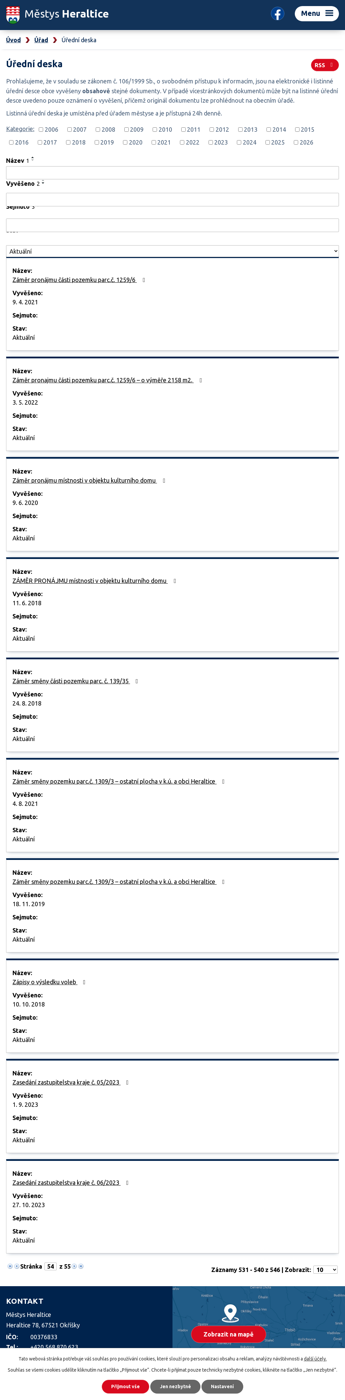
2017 (50, 142)
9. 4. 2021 (25, 302)
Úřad (41, 39)
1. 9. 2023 (25, 1104)
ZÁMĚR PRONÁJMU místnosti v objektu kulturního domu (95, 580)
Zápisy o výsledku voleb (50, 981)
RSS (325, 64)
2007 (80, 129)
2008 (108, 129)
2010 (165, 129)
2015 (307, 129)
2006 (51, 129)
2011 (193, 129)
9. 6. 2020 (25, 502)
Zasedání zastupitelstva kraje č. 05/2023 (71, 1082)
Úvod (13, 39)
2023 (221, 142)
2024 (249, 142)
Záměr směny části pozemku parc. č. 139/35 (76, 681)
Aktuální (23, 337)
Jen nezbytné (175, 1386)
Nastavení (223, 1386)
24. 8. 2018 (26, 703)
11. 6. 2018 (26, 603)
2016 (22, 142)
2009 (137, 129)
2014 (279, 129)
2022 (192, 142)
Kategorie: (20, 128)
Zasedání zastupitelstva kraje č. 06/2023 (71, 1182)
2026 (306, 142)
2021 (164, 142)
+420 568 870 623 (54, 1347)
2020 (136, 142)
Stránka (31, 1266)
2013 (250, 129)
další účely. (315, 1358)
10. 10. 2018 (28, 1004)
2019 (107, 142)
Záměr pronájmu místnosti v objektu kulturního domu (90, 480)
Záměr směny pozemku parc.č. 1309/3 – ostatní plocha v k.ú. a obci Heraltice (119, 781)
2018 (79, 142)
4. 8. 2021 (25, 803)
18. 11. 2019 (28, 903)
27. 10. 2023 (28, 1204)
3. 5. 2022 (25, 402)
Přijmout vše (125, 1386)
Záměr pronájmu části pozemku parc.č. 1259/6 (80, 279)
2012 (222, 129)
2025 (278, 142)
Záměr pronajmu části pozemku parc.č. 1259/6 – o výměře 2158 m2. (108, 380)
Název (17, 160)
